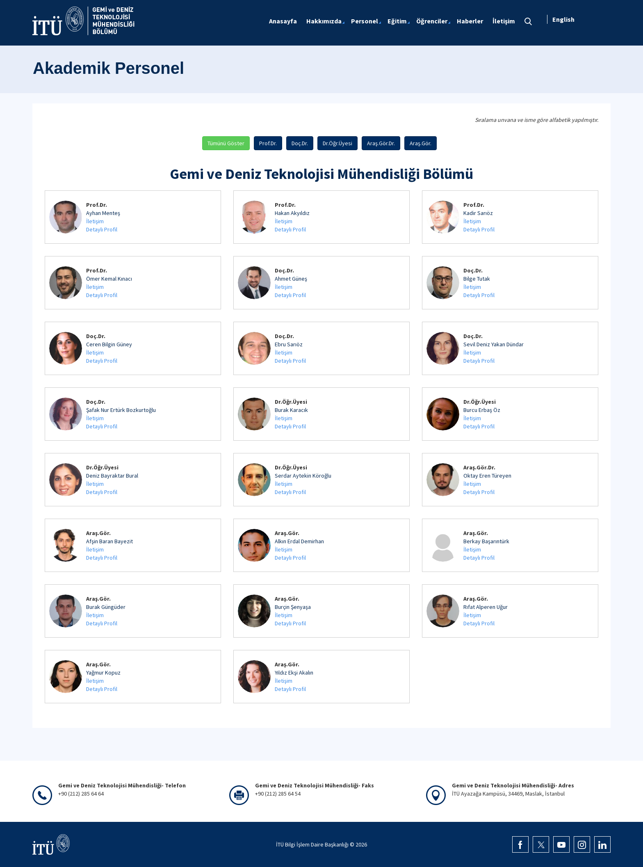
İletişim (95, 221)
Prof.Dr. (268, 143)
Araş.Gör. (420, 143)
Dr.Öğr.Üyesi (337, 143)
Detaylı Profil (101, 229)
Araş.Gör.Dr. (381, 143)
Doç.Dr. (300, 143)
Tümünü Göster (225, 143)
